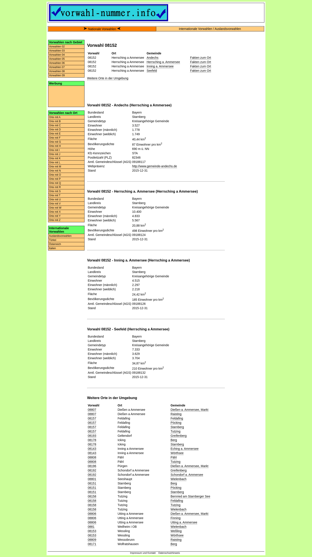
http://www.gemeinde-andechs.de (154, 166)
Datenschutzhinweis (169, 553)
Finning (175, 518)
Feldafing (177, 418)
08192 (92, 470)
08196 (92, 466)
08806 (92, 513)
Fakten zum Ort (200, 57)
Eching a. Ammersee (184, 448)
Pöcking (176, 422)
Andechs (152, 57)
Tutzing (175, 431)
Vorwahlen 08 (57, 71)
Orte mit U (55, 199)
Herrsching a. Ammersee (163, 62)
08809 (92, 539)
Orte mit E (55, 133)
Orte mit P (55, 178)
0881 (91, 526)
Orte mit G (55, 141)
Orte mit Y (55, 216)
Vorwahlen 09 (57, 75)
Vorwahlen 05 (57, 58)
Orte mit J (54, 154)
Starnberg (177, 427)
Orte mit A (54, 117)
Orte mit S (55, 191)
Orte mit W (55, 207)
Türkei (52, 240)
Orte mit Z (54, 220)
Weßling (176, 531)
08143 (92, 448)
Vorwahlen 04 (57, 54)
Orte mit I (54, 150)
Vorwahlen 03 (57, 50)
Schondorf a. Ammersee (187, 474)
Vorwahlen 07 (57, 67)
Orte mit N (55, 170)
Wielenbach (178, 479)
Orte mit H (55, 146)
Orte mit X (55, 211)
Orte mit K (55, 158)
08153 (92, 531)
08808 (92, 457)
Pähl (174, 457)
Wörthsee (177, 453)
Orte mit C (55, 125)
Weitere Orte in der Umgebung (107, 78)
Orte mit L (54, 162)
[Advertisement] (66, 96)
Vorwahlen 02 (57, 46)
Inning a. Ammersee (160, 66)
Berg (174, 440)
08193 (92, 435)
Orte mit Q (55, 183)
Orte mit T (54, 195)
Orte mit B (55, 121)
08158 (92, 496)
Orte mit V (55, 203)
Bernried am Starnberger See (190, 496)
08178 (92, 440)
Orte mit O (55, 174)
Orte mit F (54, 137)
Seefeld (152, 70)
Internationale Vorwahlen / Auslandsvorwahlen (210, 29)
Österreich (55, 244)
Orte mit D (55, 129)
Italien (52, 248)
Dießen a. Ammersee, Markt (189, 409)
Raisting (176, 414)
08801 (92, 479)
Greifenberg (179, 435)
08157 (92, 418)
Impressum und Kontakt (143, 553)
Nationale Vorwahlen (102, 29)
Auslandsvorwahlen (60, 235)
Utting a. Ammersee (184, 522)
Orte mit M (55, 166)
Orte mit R (55, 187)
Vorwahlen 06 (57, 63)
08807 (92, 409)
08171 (92, 544)
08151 (92, 483)
